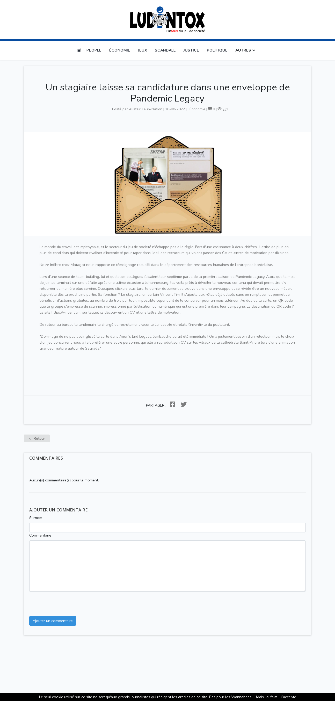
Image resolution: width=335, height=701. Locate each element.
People (93, 50)
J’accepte (288, 696)
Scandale (165, 50)
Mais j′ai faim (266, 696)
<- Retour (37, 438)
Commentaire (40, 535)
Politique (217, 50)
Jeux (142, 50)
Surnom (35, 517)
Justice (191, 50)
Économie (119, 50)
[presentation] (68, 602)
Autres (243, 50)
